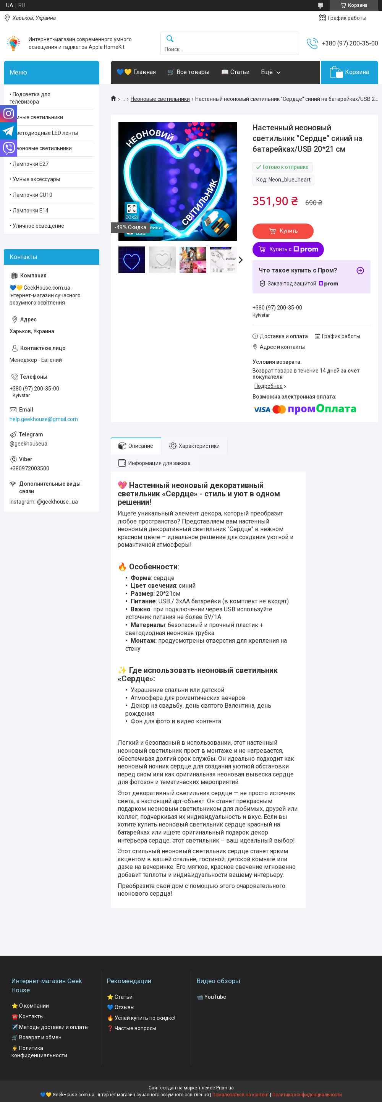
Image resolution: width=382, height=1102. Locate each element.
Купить (289, 231)
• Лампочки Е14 (29, 210)
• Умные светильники (36, 117)
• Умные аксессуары (35, 179)
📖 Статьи (235, 72)
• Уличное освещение (37, 226)
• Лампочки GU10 (31, 195)
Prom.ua (225, 1088)
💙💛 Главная (136, 72)
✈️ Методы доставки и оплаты (50, 1027)
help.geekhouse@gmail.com (44, 419)
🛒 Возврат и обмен (36, 1037)
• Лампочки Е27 (29, 164)
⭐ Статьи (120, 997)
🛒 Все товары (188, 72)
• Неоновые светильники (41, 148)
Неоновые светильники (160, 99)
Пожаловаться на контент (240, 1094)
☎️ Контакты (27, 1016)
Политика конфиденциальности (307, 1094)
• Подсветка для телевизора (30, 98)
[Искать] (170, 39)
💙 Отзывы (120, 1007)
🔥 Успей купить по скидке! (141, 1018)
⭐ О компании (30, 1006)
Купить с (294, 249)
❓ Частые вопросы (131, 1028)
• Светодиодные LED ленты (44, 133)
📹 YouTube (211, 997)
